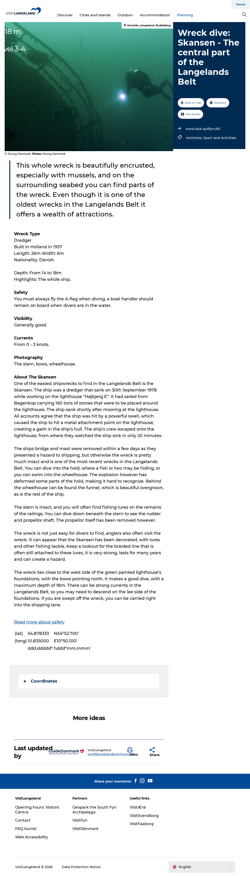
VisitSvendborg (144, 815)
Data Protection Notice (81, 867)
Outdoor (125, 15)
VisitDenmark (85, 828)
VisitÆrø (138, 807)
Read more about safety (39, 622)
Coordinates (40, 681)
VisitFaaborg (142, 824)
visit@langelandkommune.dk (111, 754)
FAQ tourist (26, 828)
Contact (23, 820)
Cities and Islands (95, 15)
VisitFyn (79, 820)
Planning (185, 15)
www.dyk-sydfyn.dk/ (203, 129)
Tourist (240, 4)
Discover (65, 15)
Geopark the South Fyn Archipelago (94, 809)
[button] (135, 752)
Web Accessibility (31, 837)
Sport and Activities (219, 138)
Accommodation (155, 15)
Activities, (194, 138)
